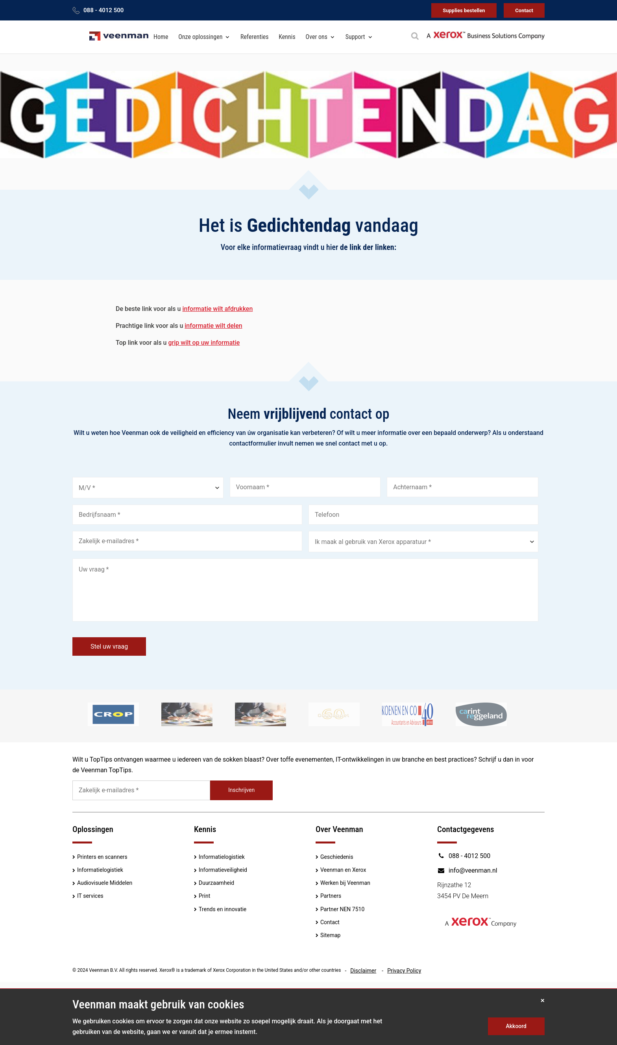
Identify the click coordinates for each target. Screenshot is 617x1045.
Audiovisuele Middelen (104, 883)
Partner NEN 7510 (342, 909)
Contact (524, 10)
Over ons (316, 37)
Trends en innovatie (222, 909)
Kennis (287, 37)
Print (204, 896)
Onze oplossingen (200, 37)
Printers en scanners (102, 857)
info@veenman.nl (467, 870)
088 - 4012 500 (103, 10)
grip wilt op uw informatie (204, 342)
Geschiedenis (336, 857)
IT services (90, 896)
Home (160, 37)
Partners (330, 896)
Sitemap (330, 935)
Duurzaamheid (216, 883)
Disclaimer (363, 970)
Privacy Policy (404, 970)
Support (355, 37)
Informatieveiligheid (223, 870)
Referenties (254, 37)
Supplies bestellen (464, 10)
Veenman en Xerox (343, 870)
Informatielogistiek (100, 870)
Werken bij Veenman (345, 883)
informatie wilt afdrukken (217, 309)
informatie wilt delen (213, 325)
